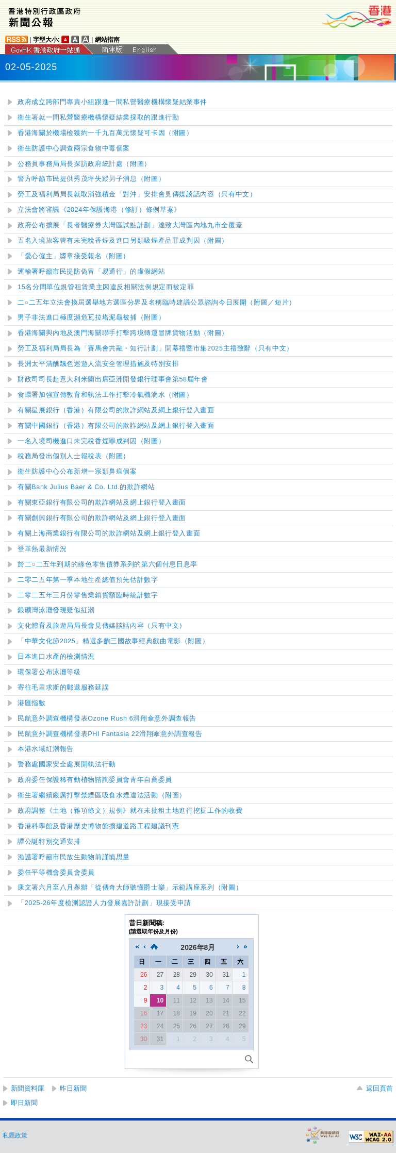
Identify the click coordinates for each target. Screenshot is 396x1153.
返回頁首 (379, 1088)
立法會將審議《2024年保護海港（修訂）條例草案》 (99, 209)
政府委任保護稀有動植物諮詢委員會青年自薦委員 (95, 779)
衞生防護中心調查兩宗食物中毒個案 (74, 148)
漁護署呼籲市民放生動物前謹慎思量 (74, 857)
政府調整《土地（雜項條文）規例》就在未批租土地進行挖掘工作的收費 (130, 810)
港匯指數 (32, 703)
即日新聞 (24, 1103)
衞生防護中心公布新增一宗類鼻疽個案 (77, 471)
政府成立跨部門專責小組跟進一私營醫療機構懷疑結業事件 (112, 102)
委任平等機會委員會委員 (56, 872)
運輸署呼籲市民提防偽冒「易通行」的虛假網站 (91, 271)
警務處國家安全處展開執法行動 (67, 764)
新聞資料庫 (27, 1088)
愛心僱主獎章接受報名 (74, 256)
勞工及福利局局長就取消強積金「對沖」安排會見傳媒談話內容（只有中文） (137, 194)
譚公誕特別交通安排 (49, 841)
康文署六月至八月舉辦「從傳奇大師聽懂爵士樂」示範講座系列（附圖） (130, 887)
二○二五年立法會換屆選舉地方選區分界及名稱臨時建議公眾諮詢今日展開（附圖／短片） (157, 302)
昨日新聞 (73, 1088)
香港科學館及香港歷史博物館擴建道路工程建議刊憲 (98, 826)
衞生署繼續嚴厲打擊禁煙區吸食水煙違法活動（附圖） (102, 795)
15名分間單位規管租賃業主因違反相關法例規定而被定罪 (106, 287)
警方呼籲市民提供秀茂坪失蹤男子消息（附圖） (91, 178)
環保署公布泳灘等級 (49, 672)
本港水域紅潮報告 (46, 749)
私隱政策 (15, 1135)
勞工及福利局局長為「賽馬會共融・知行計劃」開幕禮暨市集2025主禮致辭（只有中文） (155, 348)
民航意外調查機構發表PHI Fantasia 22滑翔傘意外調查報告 (110, 734)
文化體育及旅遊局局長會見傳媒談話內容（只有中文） (102, 625)
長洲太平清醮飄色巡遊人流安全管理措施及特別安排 (98, 363)
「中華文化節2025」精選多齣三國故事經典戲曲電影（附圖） (113, 641)
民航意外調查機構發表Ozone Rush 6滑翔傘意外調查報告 (107, 718)
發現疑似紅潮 (56, 610)
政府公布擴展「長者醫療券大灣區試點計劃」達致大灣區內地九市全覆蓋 (130, 225)
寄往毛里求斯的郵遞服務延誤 (63, 687)
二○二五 (107, 564)
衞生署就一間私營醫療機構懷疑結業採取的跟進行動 (98, 117)
